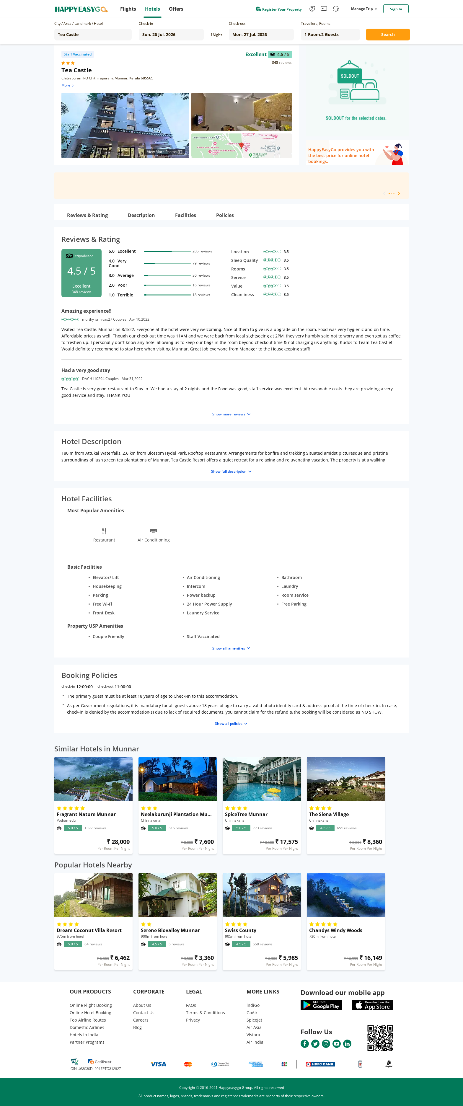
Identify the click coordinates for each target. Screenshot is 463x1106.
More (68, 85)
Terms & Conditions (205, 1012)
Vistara (253, 1035)
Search (388, 34)
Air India (255, 1042)
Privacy (193, 1020)
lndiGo (253, 1005)
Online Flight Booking (91, 1005)
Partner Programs (87, 1042)
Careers (141, 1020)
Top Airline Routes (88, 1020)
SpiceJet (254, 1020)
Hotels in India (84, 1035)
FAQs (191, 1005)
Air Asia (254, 1027)
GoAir (252, 1012)
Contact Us (143, 1012)
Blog (137, 1027)
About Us (142, 1005)
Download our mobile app (343, 992)
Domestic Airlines (87, 1027)
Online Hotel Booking (90, 1012)
